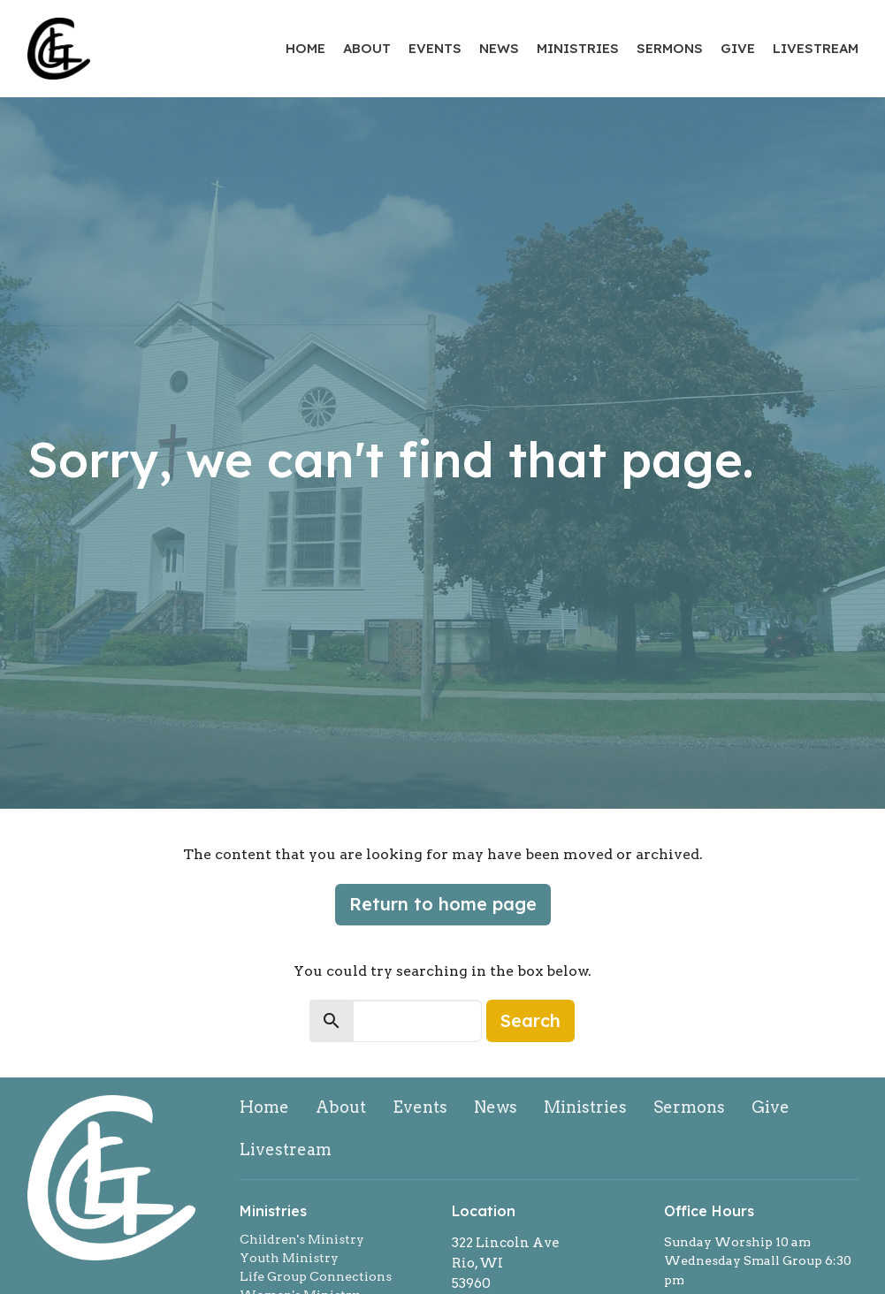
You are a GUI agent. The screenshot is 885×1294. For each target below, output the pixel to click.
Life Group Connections (316, 1276)
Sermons (670, 48)
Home (305, 48)
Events (435, 48)
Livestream (815, 48)
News (499, 48)
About (367, 48)
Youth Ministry (289, 1258)
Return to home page (443, 904)
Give (738, 48)
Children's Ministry (302, 1239)
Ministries (578, 48)
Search (530, 1020)
